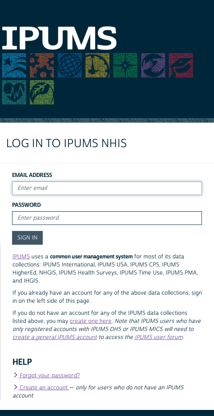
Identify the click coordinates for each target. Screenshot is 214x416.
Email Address (32, 175)
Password (26, 205)
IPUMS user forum (159, 337)
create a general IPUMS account (54, 337)
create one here (91, 321)
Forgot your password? (46, 375)
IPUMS (21, 256)
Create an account (40, 387)
